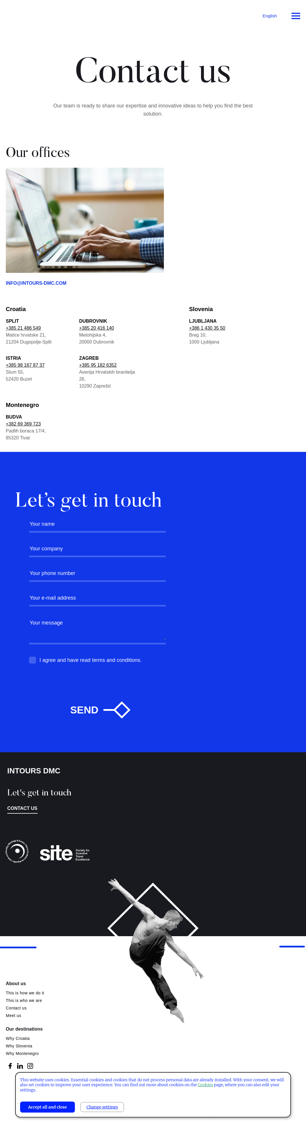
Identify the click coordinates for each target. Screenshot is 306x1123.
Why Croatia (18, 1038)
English (269, 15)
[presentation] (73, 693)
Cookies (205, 1084)
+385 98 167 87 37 (25, 365)
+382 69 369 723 (23, 423)
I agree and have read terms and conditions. (90, 660)
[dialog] (153, 1094)
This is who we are (24, 1000)
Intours (29, 14)
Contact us (22, 808)
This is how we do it (25, 993)
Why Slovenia (19, 1046)
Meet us (13, 1015)
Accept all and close (47, 1107)
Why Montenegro (22, 1053)
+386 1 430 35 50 (207, 328)
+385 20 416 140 (96, 328)
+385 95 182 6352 (98, 365)
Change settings (102, 1107)
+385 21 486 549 (23, 328)
